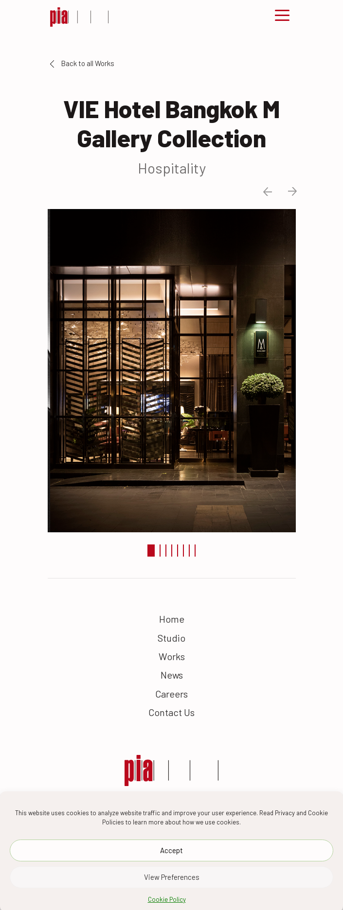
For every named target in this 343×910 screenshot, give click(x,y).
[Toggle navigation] (282, 17)
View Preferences (171, 886)
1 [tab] (151, 550)
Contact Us (171, 712)
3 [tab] (165, 550)
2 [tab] (160, 550)
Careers (171, 694)
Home (171, 619)
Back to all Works (82, 63)
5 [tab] (177, 550)
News (172, 675)
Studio (171, 638)
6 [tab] (183, 550)
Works (172, 656)
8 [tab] (195, 550)
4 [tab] (171, 550)
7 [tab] (189, 550)
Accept (171, 859)
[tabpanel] (172, 369)
